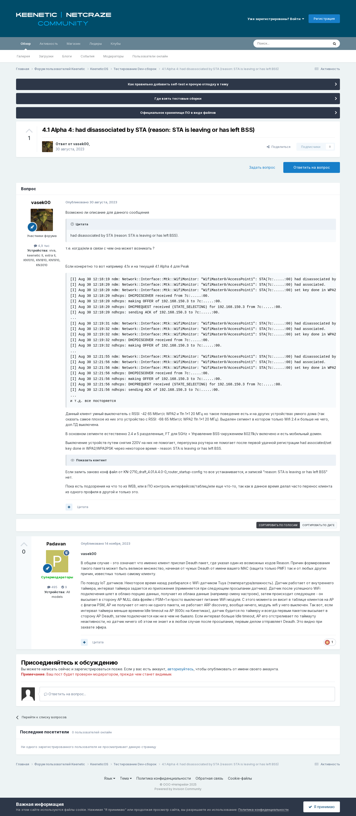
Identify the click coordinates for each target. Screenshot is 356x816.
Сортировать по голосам (278, 525)
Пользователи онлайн (150, 56)
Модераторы (113, 56)
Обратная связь (209, 778)
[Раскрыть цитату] (72, 224)
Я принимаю (322, 807)
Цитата (82, 507)
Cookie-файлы (240, 778)
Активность (49, 44)
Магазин (73, 44)
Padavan (56, 543)
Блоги (67, 56)
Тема (126, 778)
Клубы (116, 44)
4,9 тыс (42, 246)
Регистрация (324, 19)
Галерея (23, 56)
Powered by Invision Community (178, 789)
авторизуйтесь (180, 669)
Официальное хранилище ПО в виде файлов (178, 113)
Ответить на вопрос (311, 167)
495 (52, 587)
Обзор (26, 46)
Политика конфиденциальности (163, 778)
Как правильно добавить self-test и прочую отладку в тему (178, 84)
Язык (109, 778)
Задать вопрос (262, 167)
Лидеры (95, 44)
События (87, 56)
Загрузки (46, 56)
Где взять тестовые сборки (178, 98)
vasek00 (81, 144)
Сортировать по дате (318, 525)
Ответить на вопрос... (65, 694)
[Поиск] (279, 43)
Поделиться (278, 147)
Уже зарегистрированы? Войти (275, 19)
